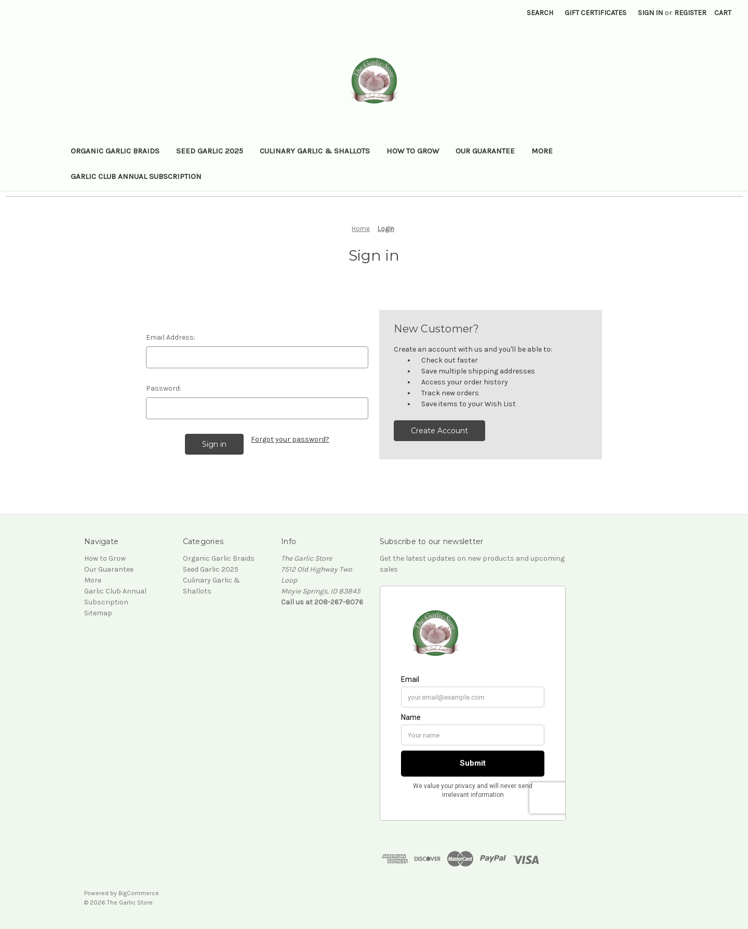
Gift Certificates (595, 12)
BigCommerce (138, 893)
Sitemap (98, 613)
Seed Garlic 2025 (209, 151)
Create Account (439, 430)
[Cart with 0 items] (723, 12)
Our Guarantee (485, 151)
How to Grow (412, 151)
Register (690, 12)
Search (540, 12)
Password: (163, 388)
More (542, 151)
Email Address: (170, 337)
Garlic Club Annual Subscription (136, 176)
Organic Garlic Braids (115, 151)
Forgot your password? (290, 439)
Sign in (650, 12)
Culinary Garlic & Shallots (315, 151)
